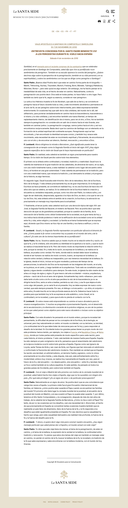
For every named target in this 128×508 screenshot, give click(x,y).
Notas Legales (53, 502)
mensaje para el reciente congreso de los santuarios (59, 66)
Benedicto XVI (21, 17)
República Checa (88, 332)
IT (71, 31)
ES (62, 31)
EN (58, 31)
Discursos (35, 17)
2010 (44, 17)
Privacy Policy (77, 502)
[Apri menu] (112, 11)
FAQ (44, 502)
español (106, 17)
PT (75, 31)
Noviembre (53, 17)
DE (53, 31)
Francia (74, 332)
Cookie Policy (65, 502)
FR (67, 31)
